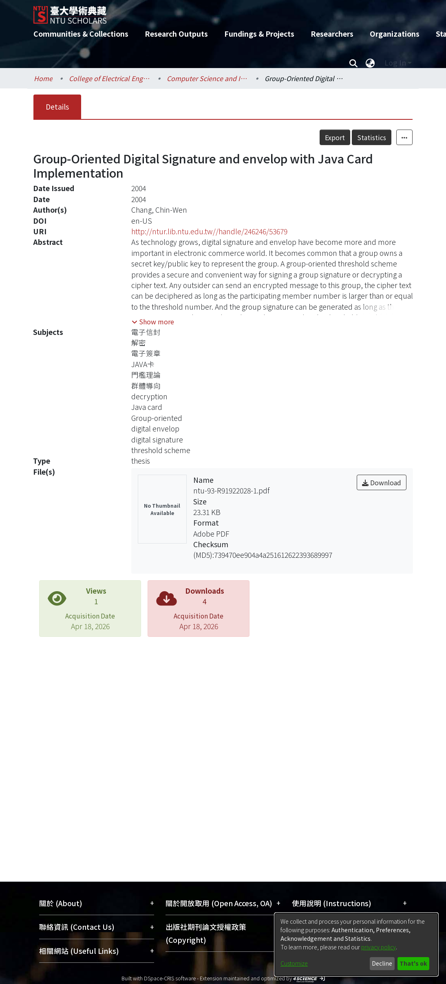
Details (57, 106)
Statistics (371, 137)
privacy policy (378, 947)
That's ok (413, 963)
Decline (382, 963)
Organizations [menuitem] (395, 34)
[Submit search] (353, 63)
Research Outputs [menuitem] (176, 34)
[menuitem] (370, 62)
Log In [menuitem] (395, 62)
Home (43, 78)
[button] (152, 321)
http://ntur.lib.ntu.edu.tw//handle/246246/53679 (209, 231)
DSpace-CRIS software (170, 978)
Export (335, 137)
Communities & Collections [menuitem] (80, 34)
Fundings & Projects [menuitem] (259, 34)
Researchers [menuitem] (332, 34)
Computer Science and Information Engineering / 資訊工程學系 (207, 78)
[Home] (215, 12)
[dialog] (356, 944)
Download (381, 482)
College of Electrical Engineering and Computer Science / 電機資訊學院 (109, 78)
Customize (294, 963)
